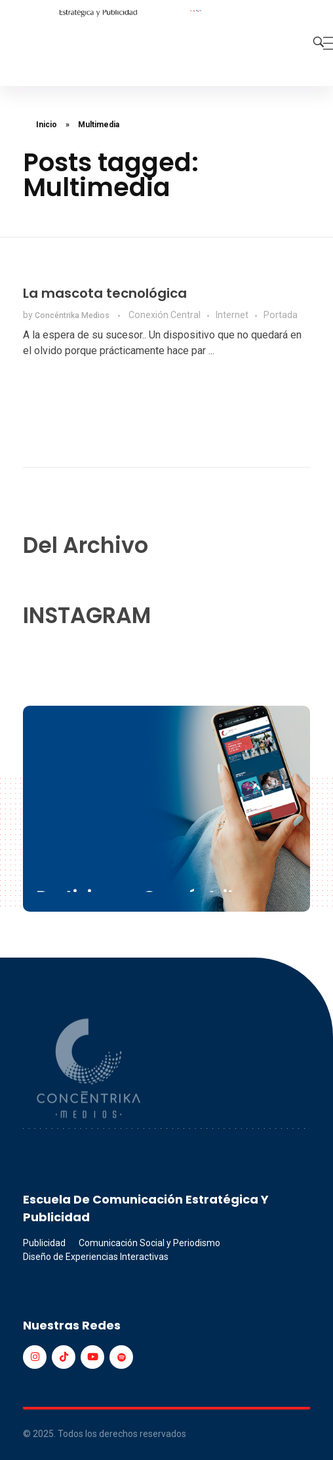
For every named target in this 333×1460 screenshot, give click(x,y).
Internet (232, 315)
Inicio (46, 124)
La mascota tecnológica (105, 293)
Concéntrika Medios (73, 315)
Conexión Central (164, 315)
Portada (281, 315)
